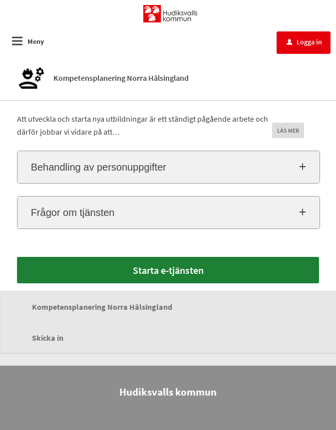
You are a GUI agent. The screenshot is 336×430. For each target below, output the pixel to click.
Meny (35, 41)
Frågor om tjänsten (73, 212)
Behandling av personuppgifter (98, 167)
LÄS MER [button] (288, 130)
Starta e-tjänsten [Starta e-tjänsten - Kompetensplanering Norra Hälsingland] (168, 270)
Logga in (304, 41)
